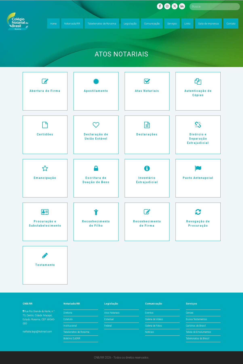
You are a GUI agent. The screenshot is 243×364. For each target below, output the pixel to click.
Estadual (109, 319)
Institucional (70, 325)
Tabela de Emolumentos (198, 332)
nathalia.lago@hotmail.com (37, 331)
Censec (190, 312)
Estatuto (68, 319)
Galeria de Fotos (153, 325)
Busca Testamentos (196, 319)
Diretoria (67, 312)
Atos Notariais (112, 312)
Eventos (149, 312)
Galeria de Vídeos (154, 319)
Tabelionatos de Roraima (76, 332)
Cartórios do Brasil (196, 325)
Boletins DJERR (71, 338)
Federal (108, 325)
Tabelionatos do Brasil (197, 338)
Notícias (149, 332)
